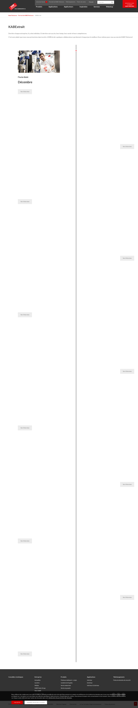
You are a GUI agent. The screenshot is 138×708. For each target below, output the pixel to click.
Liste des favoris (44, 2)
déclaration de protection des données (60, 698)
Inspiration (85, 8)
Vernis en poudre (66, 689)
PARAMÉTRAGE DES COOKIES (36, 702)
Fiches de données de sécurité (122, 681)
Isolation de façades (67, 683)
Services (99, 8)
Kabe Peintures (12, 15)
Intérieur (89, 681)
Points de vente (83, 2)
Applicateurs (70, 8)
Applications (55, 8)
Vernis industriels (66, 686)
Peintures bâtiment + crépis (69, 681)
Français (92, 2)
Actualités (38, 681)
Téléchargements (73, 2)
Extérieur (90, 683)
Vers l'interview (24, 91)
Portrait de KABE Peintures (59, 2)
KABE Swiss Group (40, 689)
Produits (41, 8)
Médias (37, 686)
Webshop (111, 8)
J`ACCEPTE (17, 702)
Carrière (37, 683)
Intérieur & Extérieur (93, 686)
